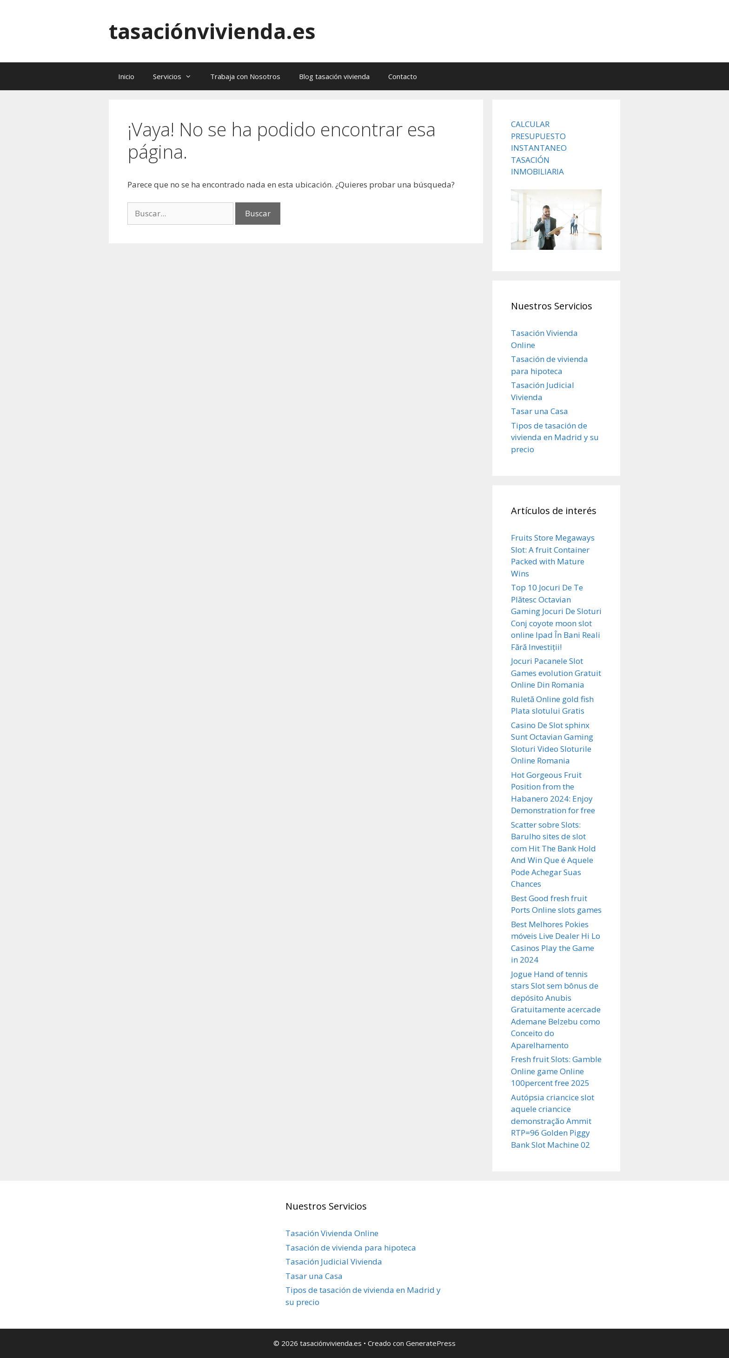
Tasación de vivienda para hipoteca (350, 1247)
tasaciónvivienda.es (212, 31)
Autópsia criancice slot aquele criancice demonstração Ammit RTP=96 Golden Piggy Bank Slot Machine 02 (552, 1121)
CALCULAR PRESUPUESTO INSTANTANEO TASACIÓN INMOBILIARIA (539, 148)
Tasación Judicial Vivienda (333, 1261)
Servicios (177, 76)
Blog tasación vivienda (334, 76)
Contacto (402, 76)
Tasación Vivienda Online (331, 1233)
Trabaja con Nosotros (245, 76)
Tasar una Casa (539, 411)
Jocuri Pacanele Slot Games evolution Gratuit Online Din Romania (556, 673)
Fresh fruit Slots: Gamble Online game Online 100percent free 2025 (556, 1071)
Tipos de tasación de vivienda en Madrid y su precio (555, 437)
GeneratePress (431, 1343)
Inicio (126, 76)
